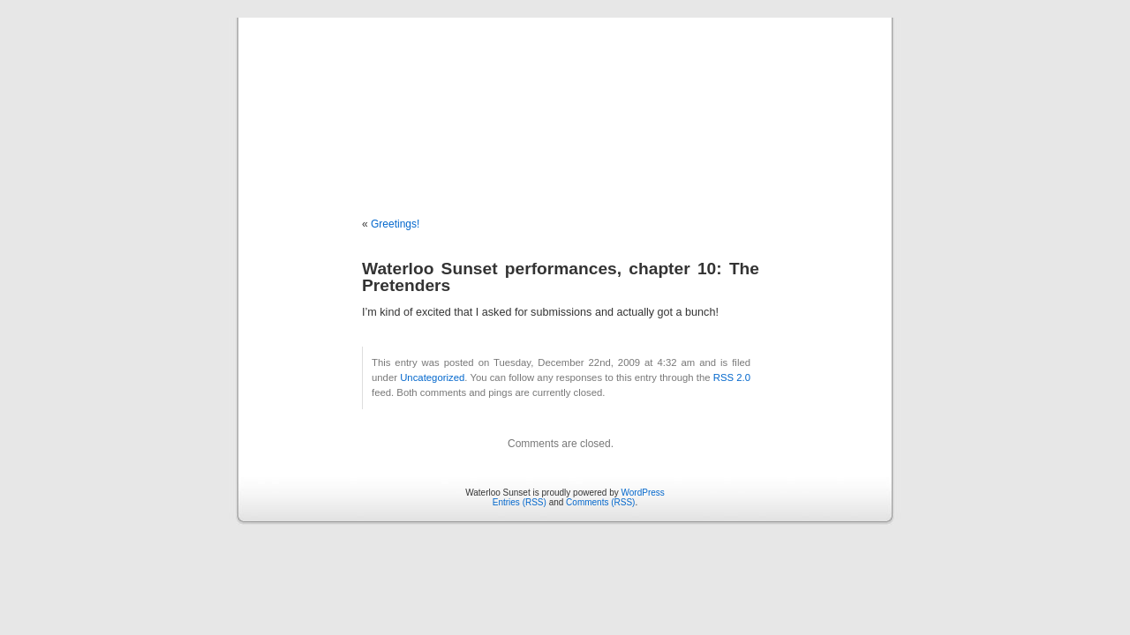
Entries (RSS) (519, 502)
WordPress (643, 492)
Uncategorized (432, 377)
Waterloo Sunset (565, 98)
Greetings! (395, 224)
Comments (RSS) (600, 502)
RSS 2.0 (731, 377)
